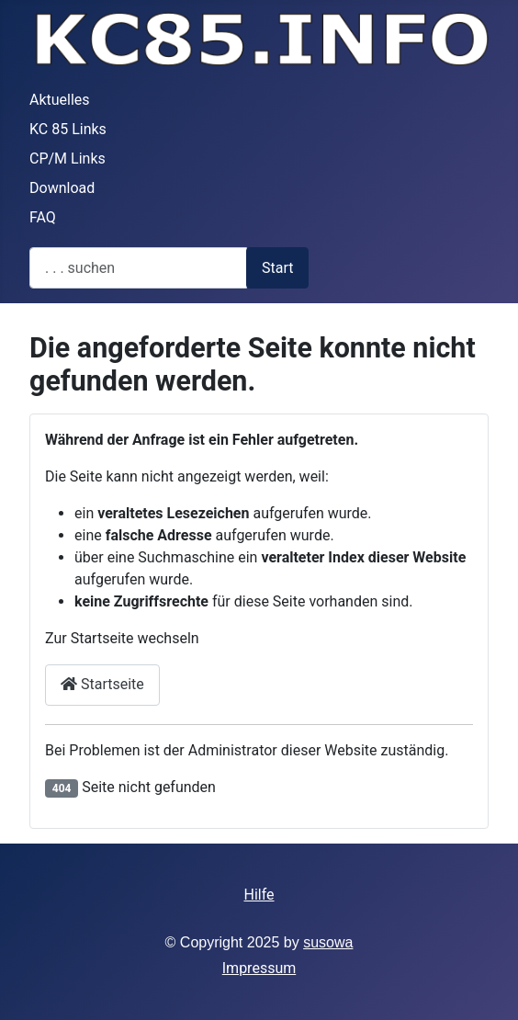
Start (277, 268)
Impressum (259, 968)
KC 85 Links (68, 129)
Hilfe (258, 894)
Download (62, 188)
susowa (328, 942)
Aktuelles (59, 99)
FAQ (42, 217)
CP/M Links (67, 158)
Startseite (102, 684)
